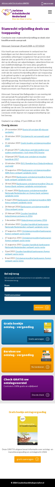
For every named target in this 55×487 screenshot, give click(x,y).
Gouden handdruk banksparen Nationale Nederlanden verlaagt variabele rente (26, 225)
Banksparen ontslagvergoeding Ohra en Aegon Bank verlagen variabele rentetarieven (29, 185)
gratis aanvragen (25, 459)
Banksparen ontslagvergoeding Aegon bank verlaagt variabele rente (28, 178)
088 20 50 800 (48, 4)
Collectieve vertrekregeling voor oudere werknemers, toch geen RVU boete (27, 151)
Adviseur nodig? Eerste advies (15, 3)
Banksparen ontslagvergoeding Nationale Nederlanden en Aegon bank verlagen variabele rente (27, 193)
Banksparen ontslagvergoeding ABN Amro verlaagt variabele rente (28, 171)
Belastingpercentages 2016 (34, 220)
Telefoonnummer (12, 295)
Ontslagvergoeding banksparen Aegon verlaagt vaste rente (28, 232)
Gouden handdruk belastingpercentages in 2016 (21, 214)
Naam (7, 285)
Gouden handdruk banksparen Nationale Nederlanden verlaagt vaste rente (27, 245)
